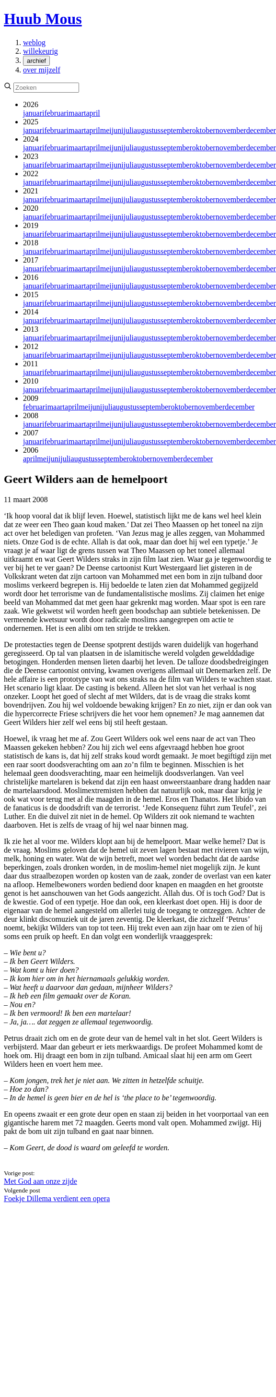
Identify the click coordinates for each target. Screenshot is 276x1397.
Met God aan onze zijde (40, 1181)
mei (106, 130)
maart (77, 113)
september (176, 130)
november (231, 130)
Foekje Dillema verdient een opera (57, 1198)
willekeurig (40, 51)
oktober (204, 130)
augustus (147, 130)
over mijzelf (41, 70)
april (93, 113)
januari (33, 113)
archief (36, 60)
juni (118, 130)
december (261, 130)
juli (129, 130)
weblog (34, 42)
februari (56, 113)
